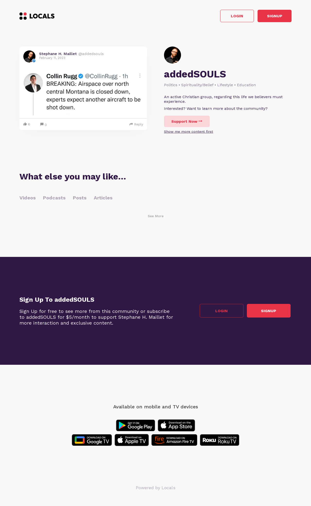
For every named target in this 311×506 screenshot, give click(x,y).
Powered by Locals (155, 488)
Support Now (186, 122)
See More (156, 217)
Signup (269, 16)
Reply (136, 125)
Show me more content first (188, 133)
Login (222, 16)
